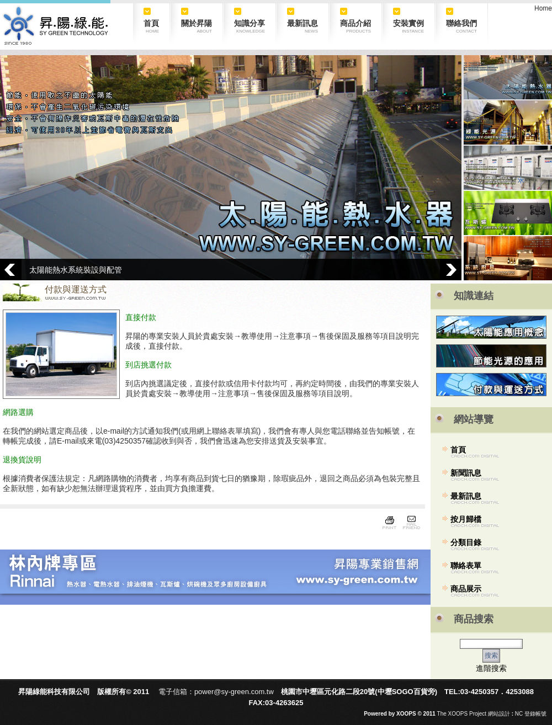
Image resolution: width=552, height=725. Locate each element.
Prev (11, 269)
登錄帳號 (535, 714)
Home (543, 8)
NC (519, 714)
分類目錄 (465, 542)
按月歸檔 (465, 519)
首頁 (458, 449)
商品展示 (465, 588)
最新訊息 (465, 496)
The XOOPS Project (461, 714)
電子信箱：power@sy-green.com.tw (216, 691)
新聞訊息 (465, 472)
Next (450, 269)
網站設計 (499, 714)
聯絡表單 (465, 565)
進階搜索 (491, 668)
